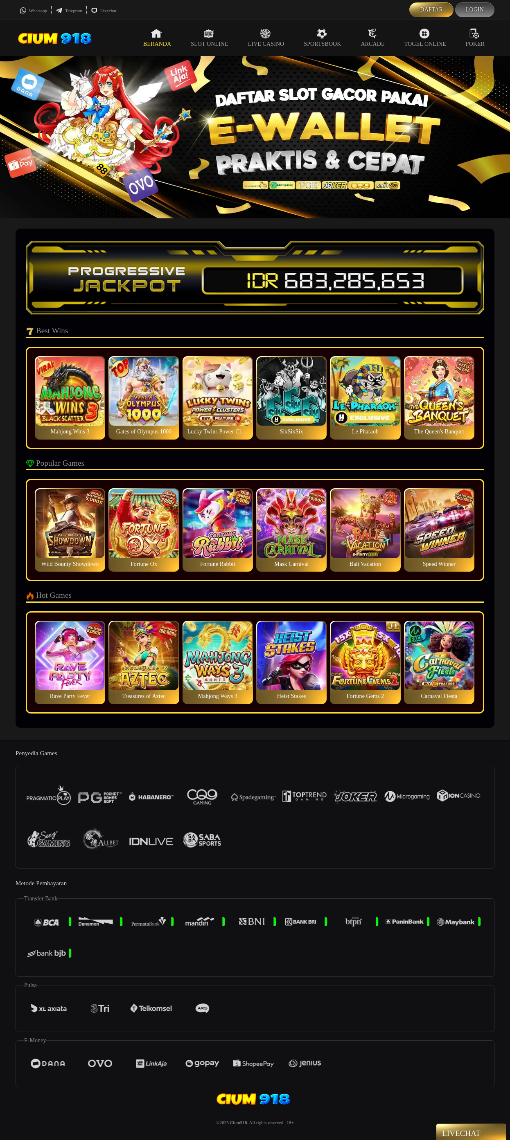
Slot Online (209, 37)
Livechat (103, 10)
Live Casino (266, 37)
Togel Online (425, 37)
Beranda (157, 37)
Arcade (373, 37)
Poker (475, 37)
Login (475, 10)
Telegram (69, 10)
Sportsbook (322, 37)
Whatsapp (33, 10)
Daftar (431, 10)
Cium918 (238, 1122)
